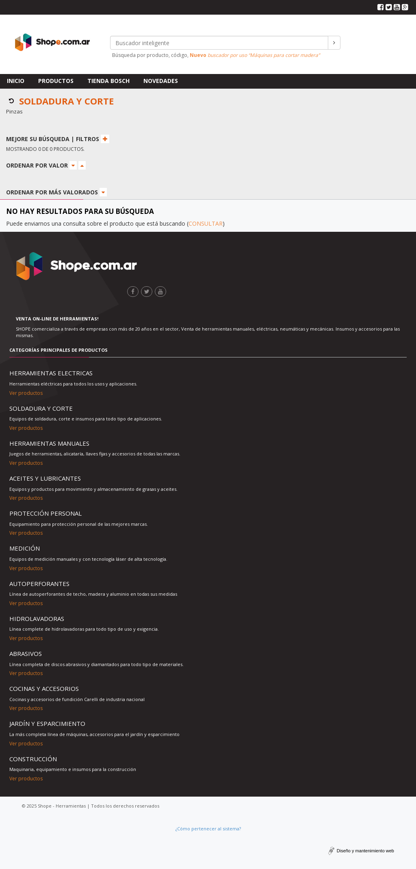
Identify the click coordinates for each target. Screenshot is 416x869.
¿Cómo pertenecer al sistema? (208, 828)
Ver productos (26, 393)
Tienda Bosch (108, 81)
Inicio (15, 81)
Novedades (160, 81)
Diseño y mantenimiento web (365, 850)
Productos (56, 81)
